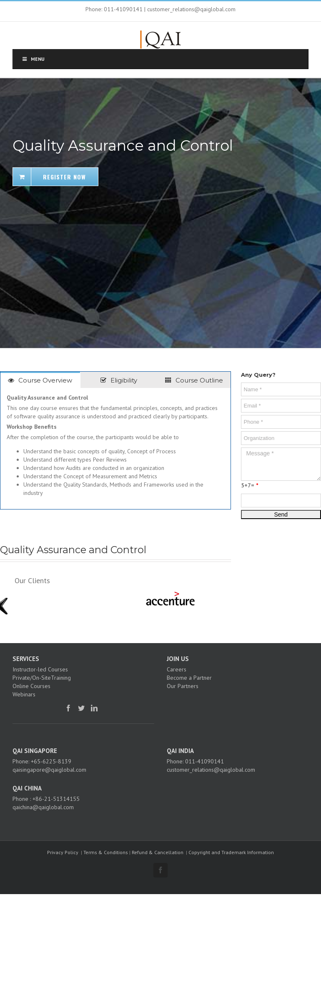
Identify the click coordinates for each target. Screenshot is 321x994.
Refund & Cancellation (157, 852)
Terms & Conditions (105, 852)
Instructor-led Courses (40, 669)
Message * (281, 464)
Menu (33, 59)
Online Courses (31, 686)
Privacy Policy (62, 852)
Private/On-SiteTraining (42, 677)
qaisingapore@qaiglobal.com (49, 769)
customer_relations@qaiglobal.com (211, 769)
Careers (176, 669)
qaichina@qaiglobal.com (43, 807)
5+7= (249, 485)
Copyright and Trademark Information (231, 852)
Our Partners (182, 686)
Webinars (24, 694)
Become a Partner (189, 677)
